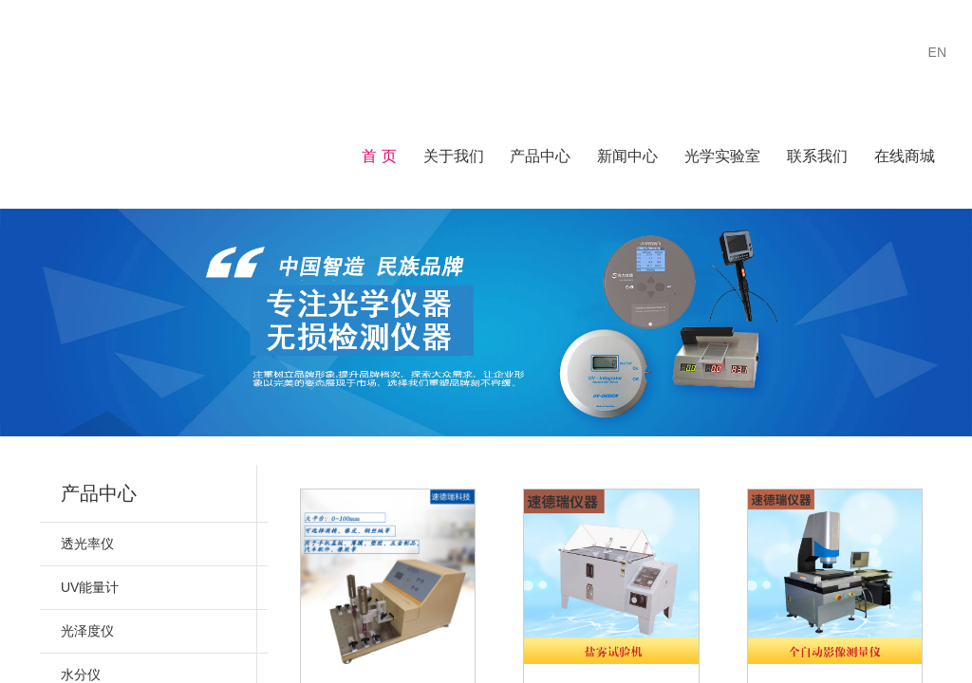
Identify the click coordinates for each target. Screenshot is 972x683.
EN (937, 52)
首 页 (379, 156)
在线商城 (904, 156)
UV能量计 (90, 587)
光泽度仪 (87, 630)
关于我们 (453, 156)
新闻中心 (627, 156)
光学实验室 (722, 156)
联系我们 (817, 156)
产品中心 (540, 156)
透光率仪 (87, 543)
